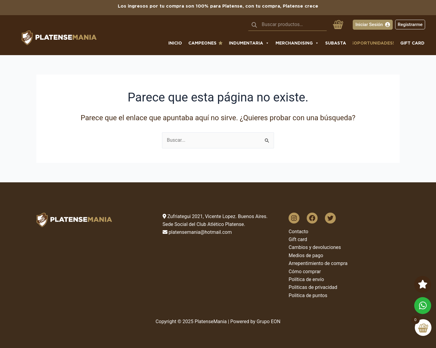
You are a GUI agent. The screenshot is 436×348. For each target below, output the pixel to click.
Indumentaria (249, 43)
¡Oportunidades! (373, 43)
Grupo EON (268, 321)
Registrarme (410, 24)
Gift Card (412, 43)
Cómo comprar (305, 271)
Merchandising (297, 43)
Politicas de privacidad (313, 287)
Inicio (175, 43)
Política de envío (306, 279)
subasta (335, 43)
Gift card (298, 239)
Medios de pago (306, 255)
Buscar (254, 24)
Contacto (298, 231)
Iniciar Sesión (372, 24)
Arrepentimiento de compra (318, 263)
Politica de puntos (308, 295)
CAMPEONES (202, 43)
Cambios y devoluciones (315, 247)
